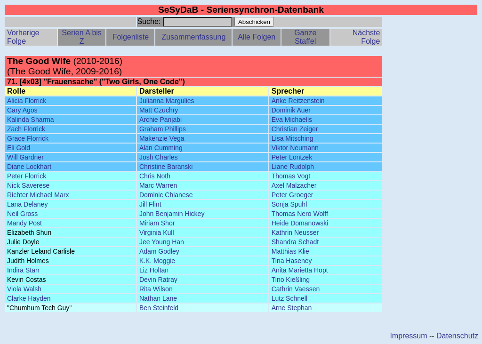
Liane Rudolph (293, 166)
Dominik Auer (291, 110)
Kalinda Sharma (30, 119)
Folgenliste (130, 37)
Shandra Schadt (295, 242)
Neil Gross (22, 213)
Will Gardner (25, 157)
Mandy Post (24, 223)
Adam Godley (159, 251)
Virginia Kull (156, 232)
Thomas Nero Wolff (300, 213)
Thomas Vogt (291, 176)
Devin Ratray (158, 279)
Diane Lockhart (29, 166)
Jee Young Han (161, 242)
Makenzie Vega (162, 138)
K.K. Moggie (157, 260)
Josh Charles (158, 157)
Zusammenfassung (193, 37)
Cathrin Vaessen (296, 289)
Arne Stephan (292, 308)
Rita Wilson (156, 289)
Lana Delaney (27, 204)
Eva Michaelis (292, 119)
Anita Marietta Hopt (300, 270)
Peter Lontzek (292, 157)
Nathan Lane (158, 298)
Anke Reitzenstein (298, 100)
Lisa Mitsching (292, 138)
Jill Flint (150, 204)
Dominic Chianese (166, 195)
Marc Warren (158, 185)
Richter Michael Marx (38, 195)
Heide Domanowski (300, 223)
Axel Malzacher (294, 185)
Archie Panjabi (160, 119)
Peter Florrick (26, 176)
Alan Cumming (161, 148)
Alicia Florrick (26, 100)
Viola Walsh (24, 289)
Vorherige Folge (23, 37)
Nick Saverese (28, 185)
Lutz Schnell (289, 298)
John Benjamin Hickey (172, 213)
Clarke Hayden (29, 298)
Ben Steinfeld (158, 308)
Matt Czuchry (158, 110)
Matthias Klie (290, 251)
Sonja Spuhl (289, 204)
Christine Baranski (166, 166)
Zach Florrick (26, 129)
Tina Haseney (292, 260)
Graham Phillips (162, 129)
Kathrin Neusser (295, 232)
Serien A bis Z (82, 37)
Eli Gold (18, 148)
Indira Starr (23, 270)
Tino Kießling (291, 279)
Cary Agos (22, 110)
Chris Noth (154, 176)
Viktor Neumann (295, 148)
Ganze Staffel (305, 37)
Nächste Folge (366, 37)
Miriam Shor (157, 223)
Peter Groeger (292, 195)
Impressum (408, 336)
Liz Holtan (154, 270)
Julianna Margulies (166, 100)
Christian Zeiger (295, 129)
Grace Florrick (27, 138)
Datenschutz (457, 336)
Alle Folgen (256, 37)
